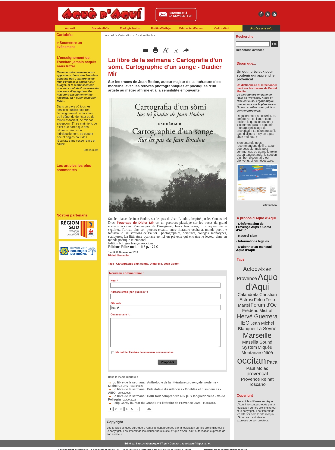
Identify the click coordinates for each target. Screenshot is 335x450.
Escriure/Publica (143, 35)
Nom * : (114, 280)
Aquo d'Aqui (256, 274)
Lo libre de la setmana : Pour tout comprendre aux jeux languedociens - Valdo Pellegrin (163, 390)
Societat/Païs (100, 28)
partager (188, 49)
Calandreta (267, 279)
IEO (247, 304)
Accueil (70, 28)
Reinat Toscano (260, 346)
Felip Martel (250, 289)
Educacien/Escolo (191, 28)
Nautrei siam (247, 231)
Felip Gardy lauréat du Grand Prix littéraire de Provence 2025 (147, 396)
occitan (252, 332)
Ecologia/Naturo (130, 28)
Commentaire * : (120, 314)
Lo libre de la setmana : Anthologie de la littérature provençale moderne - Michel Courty (163, 381)
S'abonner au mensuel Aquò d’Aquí (254, 243)
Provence (251, 344)
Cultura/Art (221, 28)
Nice (267, 326)
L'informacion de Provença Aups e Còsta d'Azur (257, 225)
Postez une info (261, 28)
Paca (269, 334)
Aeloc (251, 263)
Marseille (250, 315)
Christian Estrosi (252, 284)
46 (147, 402)
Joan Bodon (168, 263)
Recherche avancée (248, 49)
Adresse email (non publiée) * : (129, 291)
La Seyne (265, 310)
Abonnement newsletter (73, 443)
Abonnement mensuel (111, 443)
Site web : (116, 302)
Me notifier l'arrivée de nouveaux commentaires (144, 351)
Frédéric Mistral (262, 294)
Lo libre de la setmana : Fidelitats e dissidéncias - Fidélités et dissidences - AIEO (159, 387)
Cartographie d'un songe (131, 263)
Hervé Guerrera (257, 299)
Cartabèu (63, 34)
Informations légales (252, 236)
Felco (271, 284)
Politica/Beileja (161, 28)
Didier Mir (154, 263)
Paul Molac (248, 340)
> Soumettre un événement (76, 42)
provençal (267, 339)
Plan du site (148, 443)
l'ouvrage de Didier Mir (135, 222)
